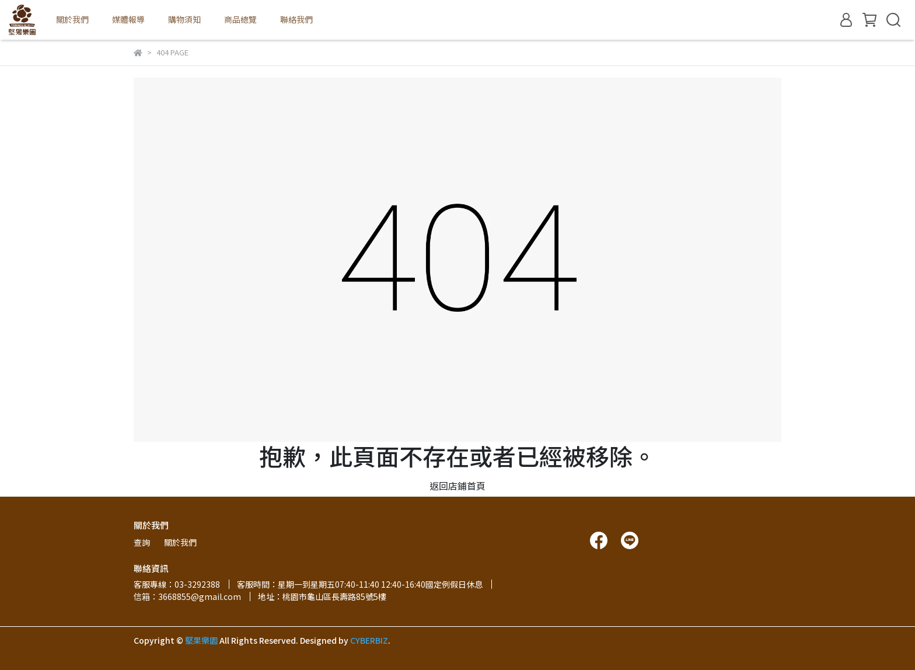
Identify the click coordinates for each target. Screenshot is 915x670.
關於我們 (72, 19)
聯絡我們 (296, 19)
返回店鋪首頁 (457, 486)
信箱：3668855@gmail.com (187, 596)
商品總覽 (240, 19)
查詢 (142, 542)
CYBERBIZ (369, 640)
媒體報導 (128, 19)
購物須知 (184, 19)
